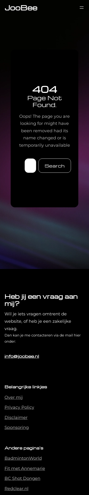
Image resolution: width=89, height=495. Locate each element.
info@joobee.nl (22, 356)
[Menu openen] (81, 7)
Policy (27, 407)
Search (55, 166)
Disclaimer (16, 417)
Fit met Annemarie (25, 468)
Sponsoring (17, 427)
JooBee (21, 7)
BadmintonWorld (23, 458)
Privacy (13, 407)
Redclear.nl (16, 488)
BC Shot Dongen (22, 478)
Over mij (14, 397)
